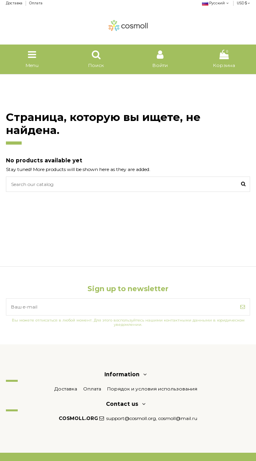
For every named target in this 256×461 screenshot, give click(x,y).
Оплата (36, 3)
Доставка (14, 3)
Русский (216, 3)
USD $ (243, 3)
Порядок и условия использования (152, 389)
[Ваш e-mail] (121, 307)
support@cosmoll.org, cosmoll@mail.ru (151, 418)
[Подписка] (243, 307)
